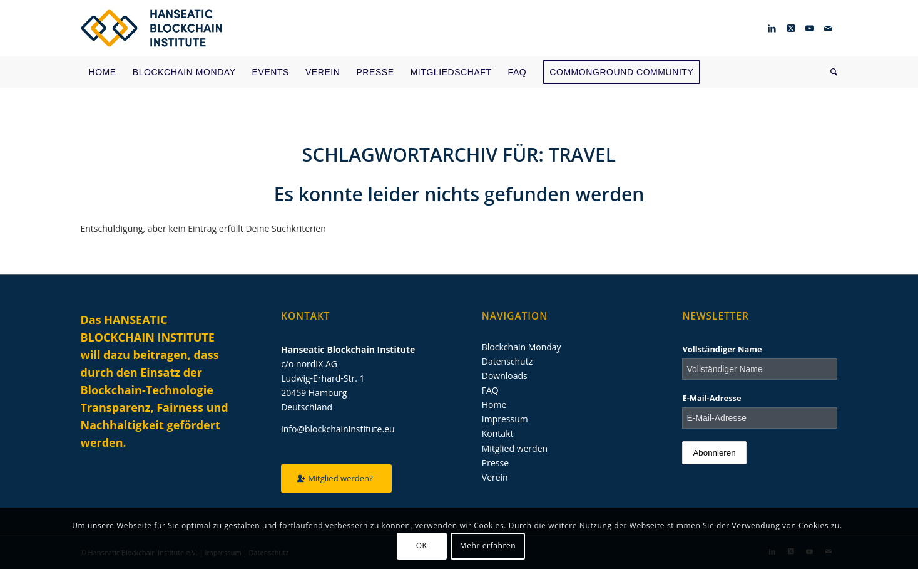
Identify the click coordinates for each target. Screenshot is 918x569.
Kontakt (498, 433)
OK (421, 545)
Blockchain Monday (521, 347)
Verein (495, 477)
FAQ (490, 390)
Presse (495, 463)
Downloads (505, 376)
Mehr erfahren (488, 545)
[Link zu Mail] (828, 28)
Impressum (505, 419)
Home (494, 404)
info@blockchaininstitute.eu (337, 429)
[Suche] (830, 72)
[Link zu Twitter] (791, 28)
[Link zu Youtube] (809, 28)
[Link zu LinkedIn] (772, 28)
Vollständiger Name (722, 349)
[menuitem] (103, 72)
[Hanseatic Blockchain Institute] (152, 28)
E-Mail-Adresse (711, 398)
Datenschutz (507, 361)
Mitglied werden (515, 448)
